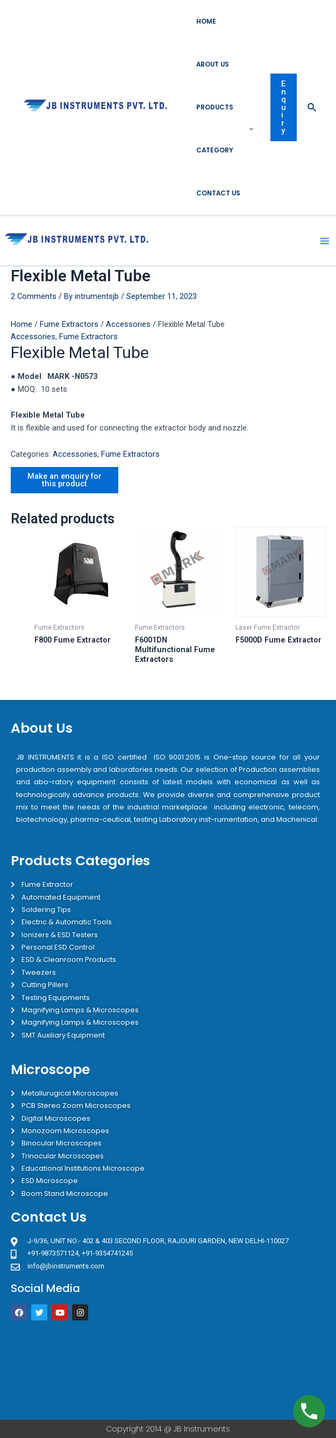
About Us (212, 64)
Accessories (128, 324)
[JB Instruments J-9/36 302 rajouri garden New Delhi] (168, 1370)
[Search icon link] (312, 107)
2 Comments (33, 296)
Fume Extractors (69, 324)
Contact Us (218, 193)
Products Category (224, 129)
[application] (248, 128)
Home (206, 21)
